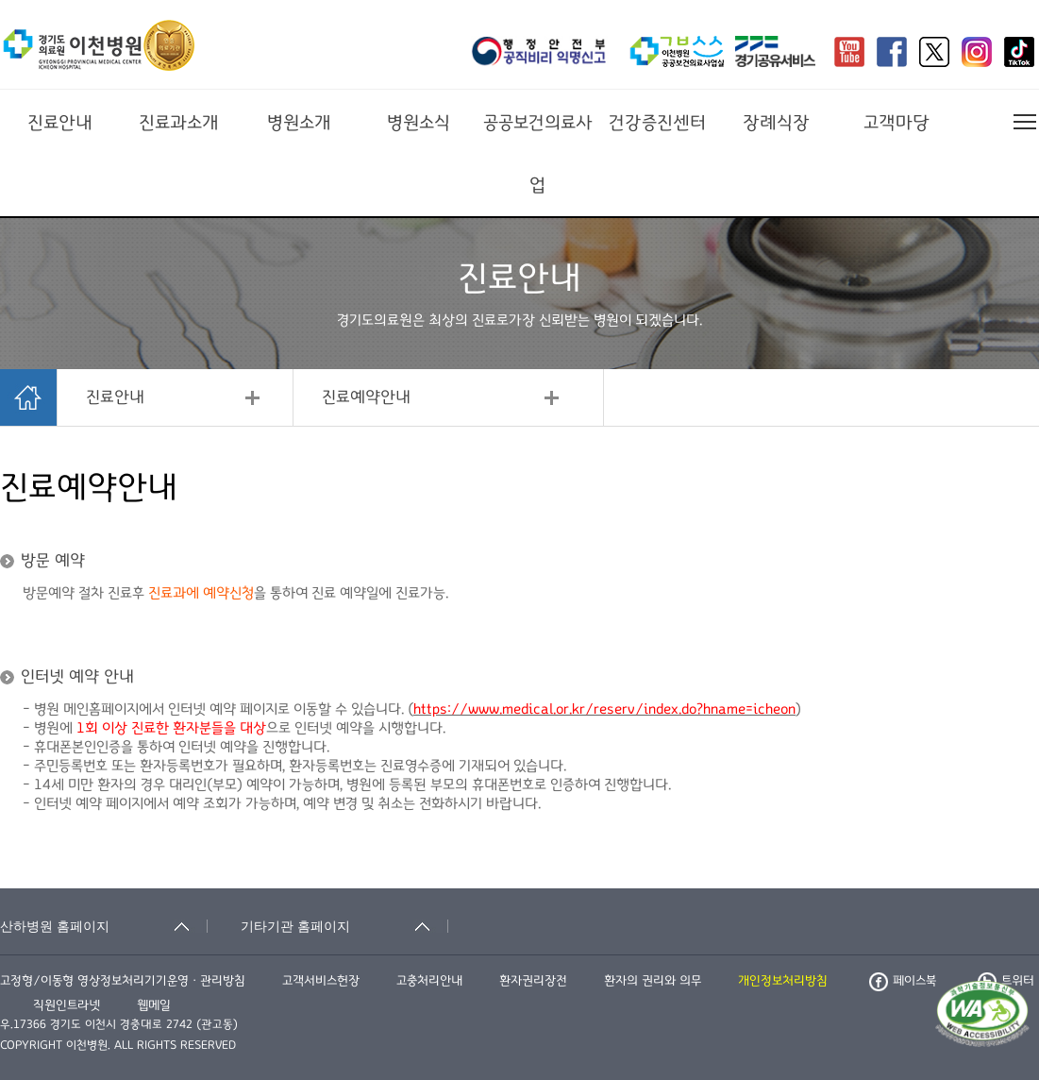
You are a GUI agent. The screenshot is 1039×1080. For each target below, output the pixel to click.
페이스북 (902, 980)
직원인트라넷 (66, 1005)
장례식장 (776, 122)
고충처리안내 (429, 980)
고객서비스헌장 (321, 980)
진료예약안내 (366, 397)
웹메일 (154, 1005)
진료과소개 (179, 122)
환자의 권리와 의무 (652, 980)
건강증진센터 (657, 122)
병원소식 (418, 122)
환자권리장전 (533, 980)
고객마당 (896, 122)
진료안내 (59, 122)
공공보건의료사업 (538, 153)
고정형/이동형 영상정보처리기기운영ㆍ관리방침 (122, 980)
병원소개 (299, 122)
